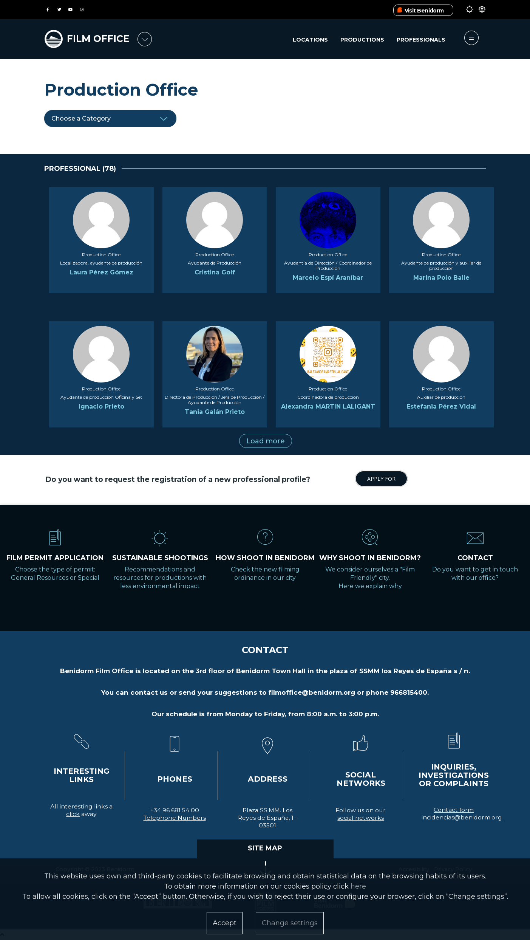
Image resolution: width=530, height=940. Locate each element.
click (73, 814)
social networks (360, 817)
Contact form (454, 809)
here (358, 886)
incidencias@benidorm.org (462, 817)
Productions (362, 39)
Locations (310, 39)
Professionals (421, 39)
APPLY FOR (381, 478)
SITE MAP (265, 848)
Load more (265, 441)
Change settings (290, 923)
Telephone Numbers (175, 817)
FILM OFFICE (98, 38)
